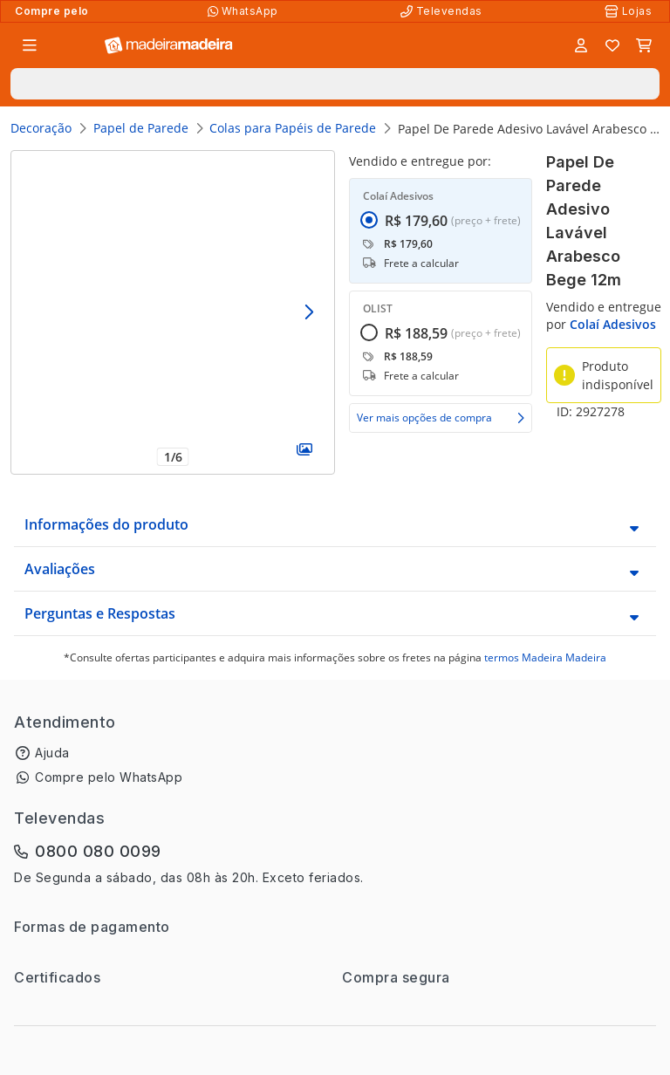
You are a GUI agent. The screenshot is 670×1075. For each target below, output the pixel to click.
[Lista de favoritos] (612, 45)
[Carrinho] (644, 45)
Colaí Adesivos (613, 324)
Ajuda (52, 752)
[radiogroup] (440, 290)
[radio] (369, 252)
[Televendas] (443, 11)
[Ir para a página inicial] (169, 46)
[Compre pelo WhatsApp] (245, 11)
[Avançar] (308, 313)
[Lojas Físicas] (630, 11)
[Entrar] (581, 45)
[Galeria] (304, 449)
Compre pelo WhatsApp (108, 777)
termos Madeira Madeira (545, 657)
